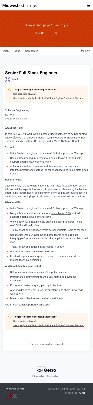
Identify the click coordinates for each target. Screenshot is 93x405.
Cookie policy (52, 376)
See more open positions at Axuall (46, 344)
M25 (22, 388)
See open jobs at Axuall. (25, 94)
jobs (17, 50)
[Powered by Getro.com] (46, 369)
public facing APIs (61, 213)
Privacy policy (38, 376)
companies (31, 50)
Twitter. (81, 393)
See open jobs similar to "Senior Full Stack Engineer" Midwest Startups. (48, 98)
